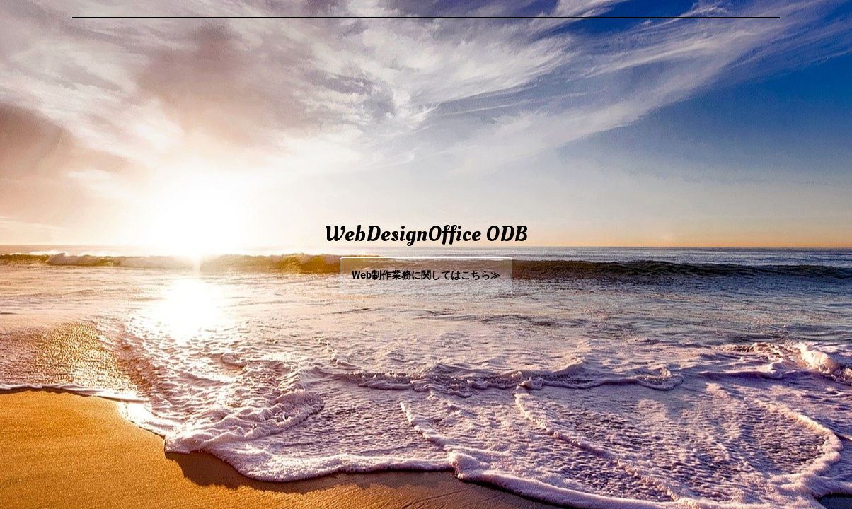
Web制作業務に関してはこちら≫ (426, 275)
